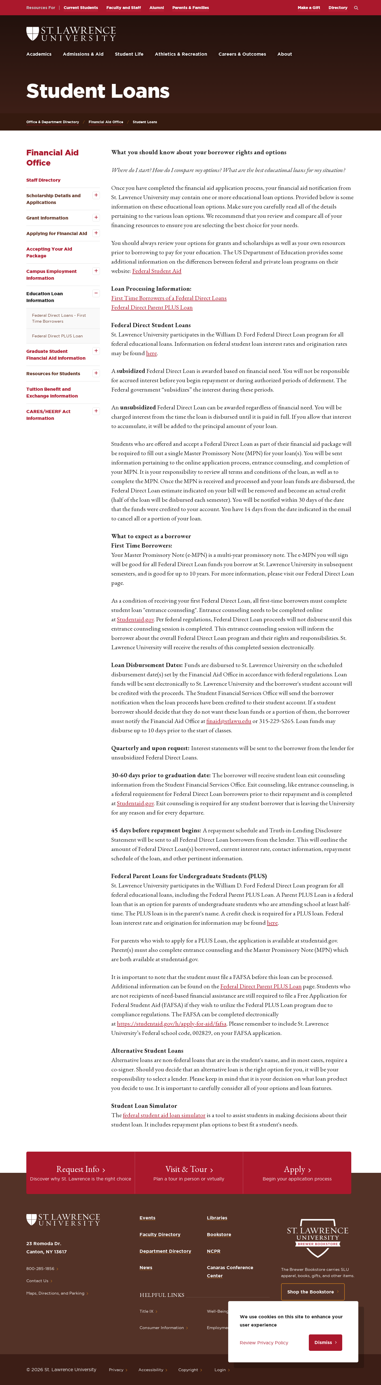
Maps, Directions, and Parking (55, 1293)
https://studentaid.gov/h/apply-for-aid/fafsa (171, 1023)
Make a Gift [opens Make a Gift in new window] (309, 7)
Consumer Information (162, 1327)
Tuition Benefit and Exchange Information (52, 392)
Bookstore (219, 1234)
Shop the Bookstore (310, 1291)
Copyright (188, 1369)
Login (220, 1369)
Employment (219, 1327)
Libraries (217, 1217)
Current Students (81, 7)
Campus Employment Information (51, 275)
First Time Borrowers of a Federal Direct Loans (169, 298)
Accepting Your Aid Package (49, 252)
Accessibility (150, 1369)
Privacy (116, 1369)
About (284, 54)
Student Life (129, 54)
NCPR (214, 1251)
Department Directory (165, 1251)
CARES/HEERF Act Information (48, 415)
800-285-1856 (40, 1268)
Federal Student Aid (156, 271)
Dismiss (323, 1342)
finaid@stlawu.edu (228, 721)
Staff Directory (43, 180)
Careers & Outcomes (242, 54)
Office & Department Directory (52, 122)
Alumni (156, 7)
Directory (338, 7)
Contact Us (37, 1280)
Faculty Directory (160, 1234)
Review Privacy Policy (264, 1342)
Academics (39, 54)
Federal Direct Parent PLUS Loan (152, 307)
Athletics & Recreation (181, 54)
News (146, 1267)
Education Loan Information (44, 297)
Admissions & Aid (83, 54)
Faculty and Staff (123, 7)
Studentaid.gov (135, 619)
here (151, 353)
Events (147, 1217)
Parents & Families (190, 7)
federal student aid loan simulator (164, 1115)
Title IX (146, 1311)
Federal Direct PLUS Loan (57, 336)
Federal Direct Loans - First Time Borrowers (59, 318)
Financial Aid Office (106, 122)
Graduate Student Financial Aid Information (55, 355)
